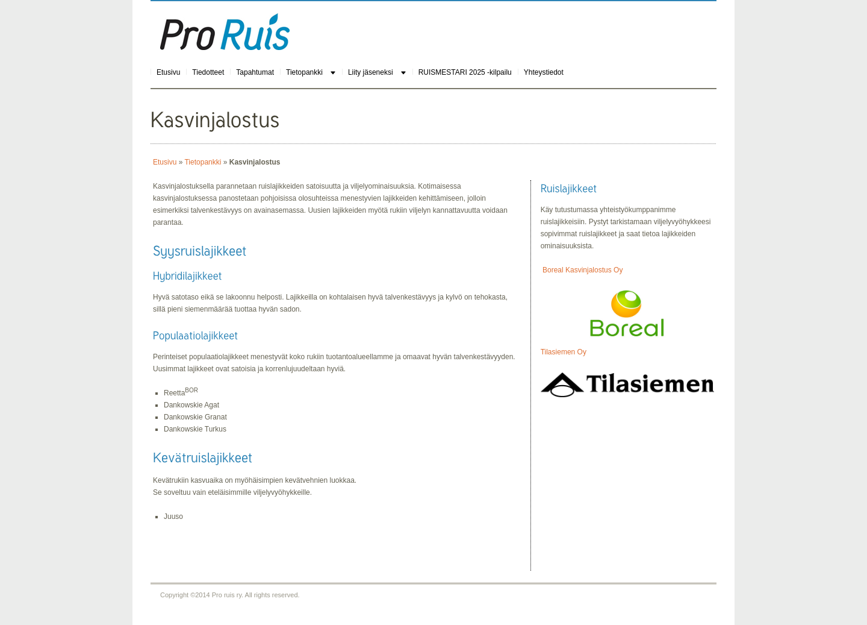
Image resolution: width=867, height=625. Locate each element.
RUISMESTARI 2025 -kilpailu (465, 72)
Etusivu (168, 72)
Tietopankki (304, 72)
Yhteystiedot (544, 72)
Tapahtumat (255, 72)
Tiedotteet (208, 72)
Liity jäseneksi (370, 72)
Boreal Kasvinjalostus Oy (582, 270)
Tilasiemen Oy (563, 352)
